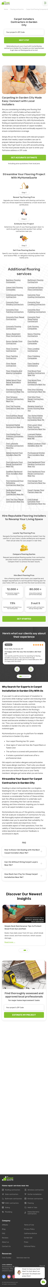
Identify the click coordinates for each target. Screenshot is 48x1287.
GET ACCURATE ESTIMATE (24, 157)
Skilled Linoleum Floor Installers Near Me (37, 445)
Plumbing (7, 1212)
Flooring (29, 1203)
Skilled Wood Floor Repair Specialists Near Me (13, 382)
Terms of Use (29, 1225)
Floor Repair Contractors (11, 364)
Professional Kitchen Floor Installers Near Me (36, 455)
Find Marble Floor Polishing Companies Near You (14, 436)
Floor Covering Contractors (12, 350)
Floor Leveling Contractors (33, 350)
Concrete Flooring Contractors (13, 327)
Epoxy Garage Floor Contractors (14, 342)
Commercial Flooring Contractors (14, 296)
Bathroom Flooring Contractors (35, 281)
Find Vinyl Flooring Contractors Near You (36, 391)
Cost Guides (6, 1258)
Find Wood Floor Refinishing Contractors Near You (36, 382)
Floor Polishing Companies (34, 357)
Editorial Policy (29, 1246)
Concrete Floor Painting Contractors (15, 311)
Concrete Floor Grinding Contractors (14, 303)
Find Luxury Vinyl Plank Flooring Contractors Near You (36, 427)
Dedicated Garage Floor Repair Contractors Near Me (14, 492)
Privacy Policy (29, 1229)
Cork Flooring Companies (33, 327)
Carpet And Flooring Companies (14, 288)
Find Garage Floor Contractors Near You (36, 482)
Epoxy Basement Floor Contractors (13, 335)
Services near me (23, 1258)
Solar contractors (10, 1194)
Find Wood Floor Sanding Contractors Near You (36, 373)
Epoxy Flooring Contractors (34, 335)
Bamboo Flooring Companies (13, 281)
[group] (24, 925)
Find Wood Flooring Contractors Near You (15, 391)
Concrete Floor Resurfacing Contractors (34, 319)
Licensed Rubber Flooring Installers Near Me (35, 436)
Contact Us (6, 1246)
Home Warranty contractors (32, 1213)
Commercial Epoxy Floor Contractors (35, 288)
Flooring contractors (17, 9)
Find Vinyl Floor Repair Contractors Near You (35, 399)
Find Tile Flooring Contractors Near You (15, 407)
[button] (20, 676)
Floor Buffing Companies (33, 342)
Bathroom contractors (12, 1199)
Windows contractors (34, 1190)
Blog (3, 1229)
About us (5, 1242)
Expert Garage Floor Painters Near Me (36, 491)
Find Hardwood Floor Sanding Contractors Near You (36, 464)
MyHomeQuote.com (12, 1282)
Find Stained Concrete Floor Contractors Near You (36, 501)
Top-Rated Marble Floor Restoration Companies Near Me (36, 418)
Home (6, 9)
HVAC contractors (10, 1203)
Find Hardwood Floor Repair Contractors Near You (36, 473)
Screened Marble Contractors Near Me (14, 426)
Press (26, 1242)
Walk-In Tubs (31, 1207)
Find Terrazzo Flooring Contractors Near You (14, 399)
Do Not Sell (28, 1238)
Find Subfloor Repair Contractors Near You (15, 417)
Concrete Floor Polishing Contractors (37, 311)
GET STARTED (24, 619)
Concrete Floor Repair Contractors (15, 318)
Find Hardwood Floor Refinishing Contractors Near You (15, 483)
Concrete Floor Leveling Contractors (36, 303)
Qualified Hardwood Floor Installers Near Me (14, 473)
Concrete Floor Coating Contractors (36, 296)
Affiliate (5, 1225)
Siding (6, 1207)
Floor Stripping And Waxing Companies (14, 372)
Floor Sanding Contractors (33, 364)
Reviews (5, 1238)
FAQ (3, 1233)
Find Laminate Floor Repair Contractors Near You (14, 464)
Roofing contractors (11, 1190)
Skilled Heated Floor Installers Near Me (14, 454)
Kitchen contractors (34, 1199)
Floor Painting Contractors (12, 357)
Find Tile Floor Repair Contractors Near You (15, 500)
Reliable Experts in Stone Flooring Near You (36, 408)
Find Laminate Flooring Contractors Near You (14, 446)
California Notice (30, 1233)
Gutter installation (33, 1194)
